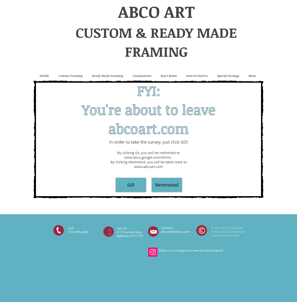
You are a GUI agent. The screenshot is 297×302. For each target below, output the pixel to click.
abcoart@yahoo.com (175, 232)
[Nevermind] (167, 185)
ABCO (139, 11)
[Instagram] (152, 252)
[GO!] (131, 185)
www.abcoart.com (148, 166)
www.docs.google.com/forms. (148, 157)
